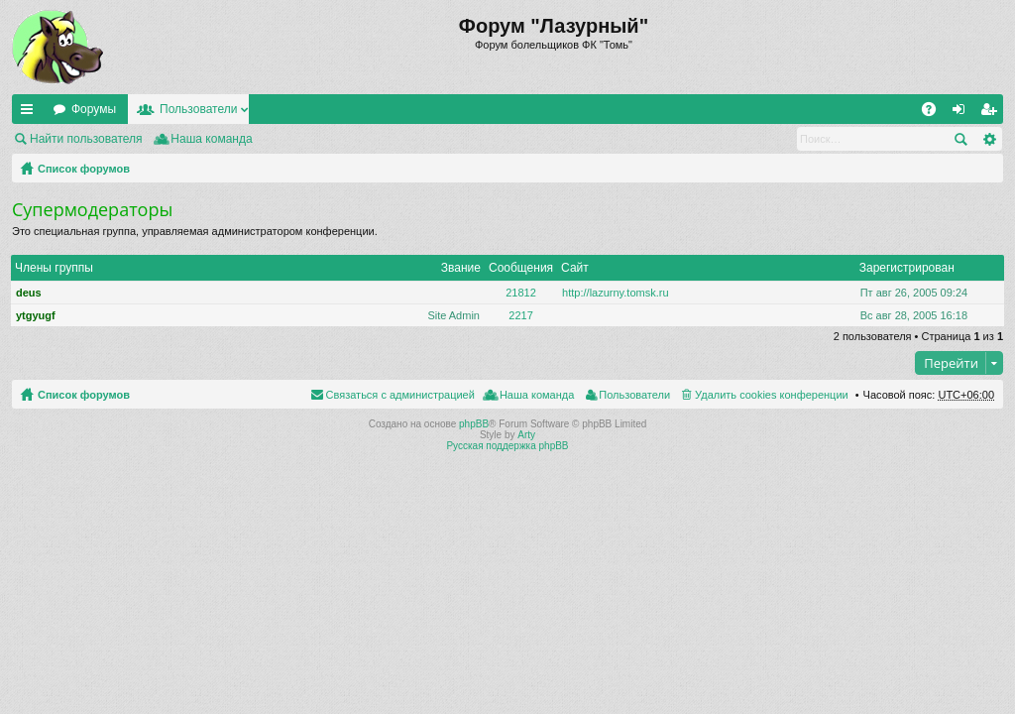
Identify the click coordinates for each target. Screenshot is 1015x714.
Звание (461, 268)
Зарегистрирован (907, 268)
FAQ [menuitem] (935, 113)
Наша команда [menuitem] (211, 139)
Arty (526, 434)
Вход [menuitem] (963, 113)
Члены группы (54, 268)
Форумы (93, 109)
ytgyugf (36, 315)
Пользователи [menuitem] (634, 395)
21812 (521, 292)
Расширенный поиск (988, 139)
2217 (520, 315)
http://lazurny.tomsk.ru (615, 292)
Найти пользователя (86, 139)
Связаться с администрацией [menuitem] (400, 395)
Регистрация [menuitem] (992, 113)
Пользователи (198, 109)
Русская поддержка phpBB (507, 445)
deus (29, 292)
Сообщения (521, 268)
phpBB (474, 423)
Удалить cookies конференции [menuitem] (771, 395)
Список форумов (84, 169)
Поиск (960, 139)
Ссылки (31, 113)
